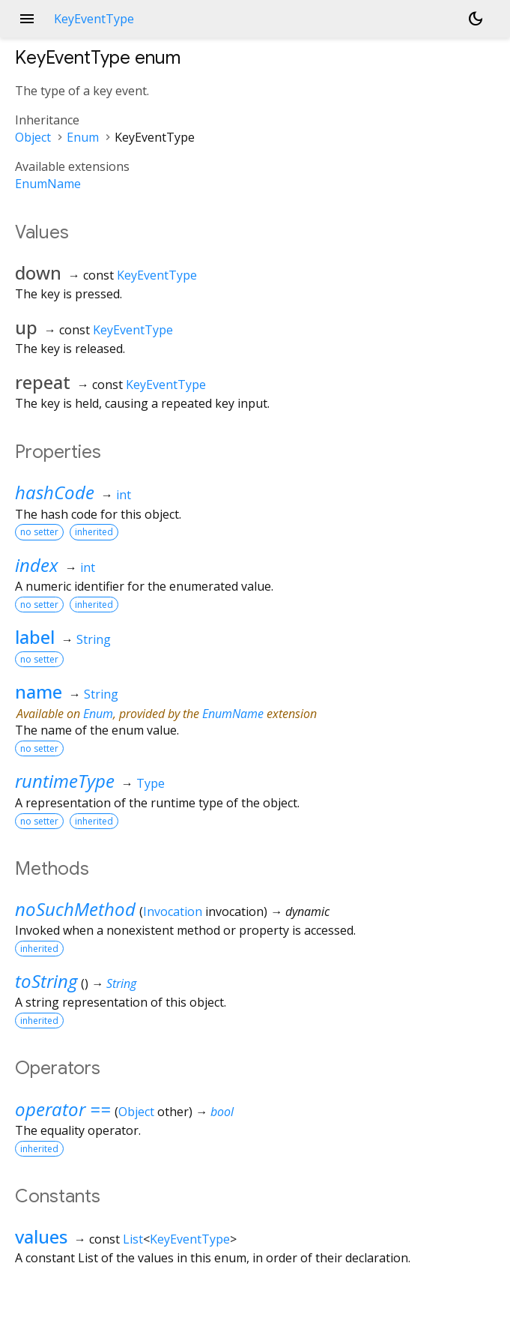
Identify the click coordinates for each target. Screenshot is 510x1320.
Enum (83, 137)
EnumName (48, 183)
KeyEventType (157, 275)
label (35, 636)
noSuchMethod (75, 908)
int (123, 494)
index (36, 564)
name (38, 691)
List (133, 1239)
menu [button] (27, 19)
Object (33, 137)
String (93, 639)
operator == (63, 1109)
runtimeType (65, 780)
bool (222, 1111)
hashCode (54, 492)
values (41, 1236)
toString (46, 980)
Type (150, 783)
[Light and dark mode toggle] (476, 19)
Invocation (172, 911)
